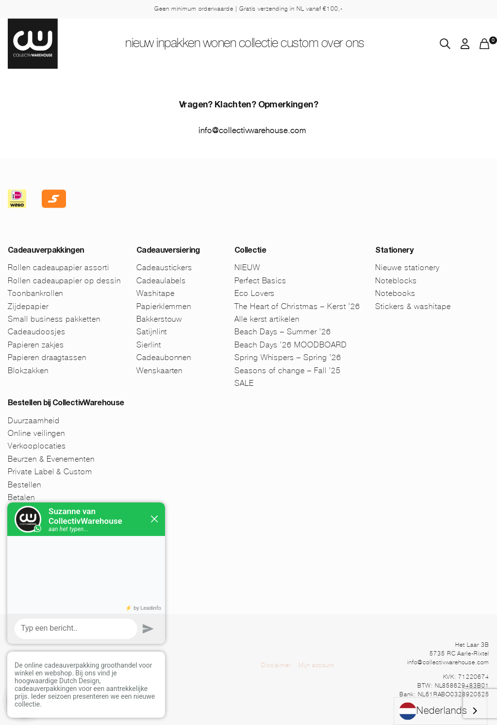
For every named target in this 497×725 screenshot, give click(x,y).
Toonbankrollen (35, 293)
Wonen (217, 44)
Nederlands (433, 711)
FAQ (15, 548)
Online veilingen (36, 433)
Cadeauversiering (168, 251)
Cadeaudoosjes (36, 331)
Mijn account (316, 665)
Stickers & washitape (412, 306)
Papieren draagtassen (47, 357)
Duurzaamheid (34, 420)
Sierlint (148, 344)
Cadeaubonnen (164, 357)
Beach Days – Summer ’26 (282, 331)
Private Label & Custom (50, 471)
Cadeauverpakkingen (46, 251)
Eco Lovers (254, 293)
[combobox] (440, 711)
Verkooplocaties (37, 445)
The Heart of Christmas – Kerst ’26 (297, 306)
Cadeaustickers (164, 267)
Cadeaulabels (161, 280)
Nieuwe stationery (407, 267)
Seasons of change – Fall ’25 (287, 370)
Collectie (265, 44)
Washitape (155, 293)
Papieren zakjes (36, 344)
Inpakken (166, 44)
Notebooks (395, 293)
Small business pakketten (54, 319)
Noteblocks (396, 280)
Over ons (365, 44)
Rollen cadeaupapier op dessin (64, 280)
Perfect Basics (260, 280)
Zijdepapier (28, 306)
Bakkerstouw (159, 319)
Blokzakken (28, 370)
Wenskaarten (159, 370)
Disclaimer (276, 665)
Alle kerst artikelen (266, 319)
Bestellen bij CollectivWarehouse (66, 404)
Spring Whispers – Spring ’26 (287, 357)
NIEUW (118, 44)
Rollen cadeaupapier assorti (58, 267)
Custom (314, 44)
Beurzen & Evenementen (51, 459)
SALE (244, 383)
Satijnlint (151, 331)
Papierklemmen (163, 306)
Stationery (394, 251)
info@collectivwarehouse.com (252, 130)
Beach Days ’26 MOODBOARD (290, 344)
